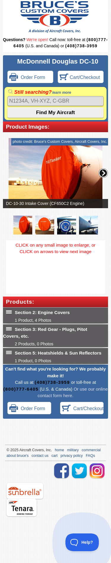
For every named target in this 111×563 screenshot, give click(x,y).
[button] (103, 173)
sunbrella (25, 491)
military (73, 450)
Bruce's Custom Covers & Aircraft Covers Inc (55, 17)
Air (21, 450)
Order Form (27, 77)
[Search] (55, 101)
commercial (91, 450)
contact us (40, 456)
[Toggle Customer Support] (82, 542)
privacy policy (72, 456)
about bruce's (18, 456)
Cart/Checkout (79, 77)
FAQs (90, 456)
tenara (22, 507)
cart (55, 456)
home (59, 450)
